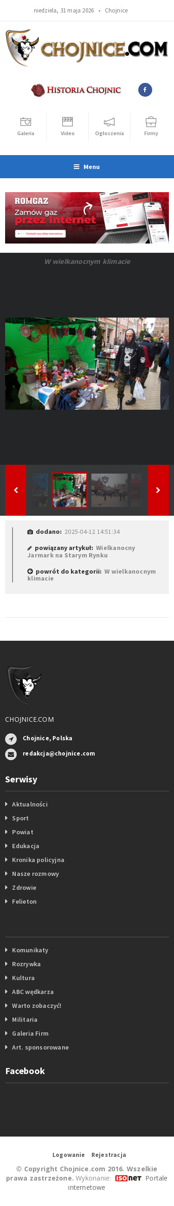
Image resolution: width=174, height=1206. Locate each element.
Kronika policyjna (38, 860)
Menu (87, 166)
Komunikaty (30, 950)
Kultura (23, 978)
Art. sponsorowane (40, 1047)
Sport (20, 818)
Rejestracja (108, 1155)
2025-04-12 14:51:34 (92, 531)
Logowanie (68, 1155)
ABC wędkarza (33, 991)
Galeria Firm (30, 1033)
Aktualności (29, 804)
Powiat (22, 832)
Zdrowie (24, 887)
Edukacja (25, 846)
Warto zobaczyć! (36, 1005)
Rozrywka (26, 964)
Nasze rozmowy (35, 873)
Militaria (25, 1019)
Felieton (24, 901)
